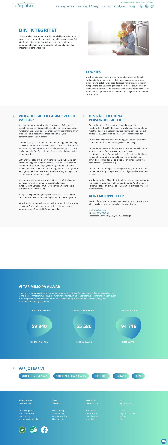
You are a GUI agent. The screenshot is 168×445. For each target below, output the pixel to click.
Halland (121, 375)
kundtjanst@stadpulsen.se (31, 419)
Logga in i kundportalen (130, 2)
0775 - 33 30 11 (25, 416)
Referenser (124, 416)
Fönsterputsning (59, 416)
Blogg (122, 419)
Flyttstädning (58, 419)
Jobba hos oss (92, 413)
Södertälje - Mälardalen (71, 375)
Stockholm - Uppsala (34, 375)
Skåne (138, 375)
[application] (164, 441)
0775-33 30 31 (103, 213)
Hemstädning (58, 410)
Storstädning (58, 413)
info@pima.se (100, 210)
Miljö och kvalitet (127, 413)
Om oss (123, 410)
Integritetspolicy (93, 416)
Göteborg (101, 375)
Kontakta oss (92, 410)
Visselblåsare (92, 419)
